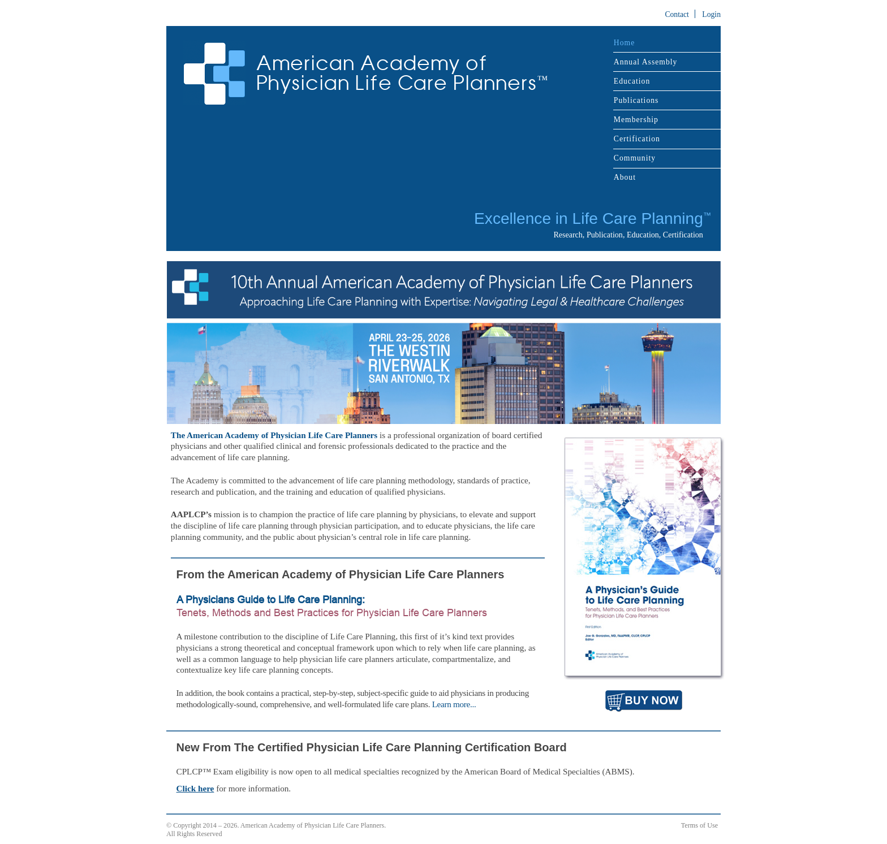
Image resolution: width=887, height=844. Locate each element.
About (625, 177)
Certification (637, 139)
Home (624, 42)
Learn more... (454, 704)
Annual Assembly (646, 62)
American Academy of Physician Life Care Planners (402, 73)
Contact (677, 14)
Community (635, 158)
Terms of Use (699, 825)
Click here (195, 788)
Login (711, 14)
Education (632, 81)
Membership (636, 119)
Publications (636, 100)
